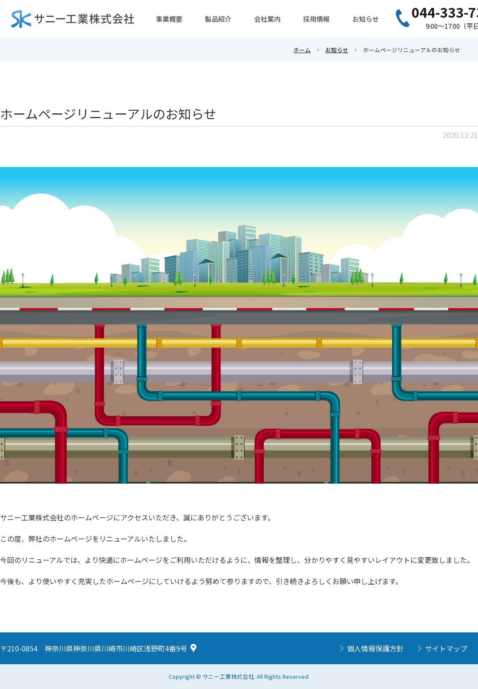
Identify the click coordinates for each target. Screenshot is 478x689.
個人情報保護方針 (375, 648)
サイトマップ (446, 648)
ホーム (302, 50)
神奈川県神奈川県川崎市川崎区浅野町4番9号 (116, 648)
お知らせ (336, 50)
